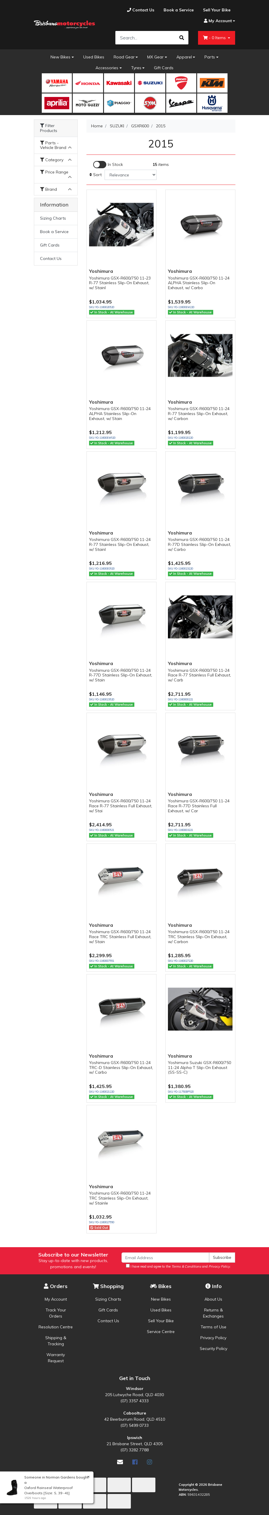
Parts (209, 57)
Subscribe (222, 1257)
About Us (213, 1299)
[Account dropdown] (217, 20)
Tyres (136, 67)
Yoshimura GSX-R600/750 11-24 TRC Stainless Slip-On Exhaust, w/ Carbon (199, 936)
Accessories (107, 67)
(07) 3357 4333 (134, 1400)
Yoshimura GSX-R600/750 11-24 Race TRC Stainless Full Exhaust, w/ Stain (120, 936)
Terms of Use (213, 1327)
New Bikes (60, 57)
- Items (215, 37)
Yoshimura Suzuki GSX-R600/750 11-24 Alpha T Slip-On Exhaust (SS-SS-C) (199, 1067)
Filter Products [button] (48, 128)
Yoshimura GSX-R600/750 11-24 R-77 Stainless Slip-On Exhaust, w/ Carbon (199, 413)
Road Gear (124, 57)
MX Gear (155, 57)
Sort (95, 174)
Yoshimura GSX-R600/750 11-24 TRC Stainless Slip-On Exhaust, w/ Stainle (120, 1198)
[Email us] (120, 1462)
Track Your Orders (56, 1313)
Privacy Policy (213, 1337)
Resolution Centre (56, 1327)
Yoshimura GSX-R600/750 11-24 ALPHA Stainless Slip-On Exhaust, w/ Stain (120, 413)
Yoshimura (101, 271)
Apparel (184, 57)
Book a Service (54, 231)
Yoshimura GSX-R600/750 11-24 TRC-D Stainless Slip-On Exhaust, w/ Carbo (121, 1067)
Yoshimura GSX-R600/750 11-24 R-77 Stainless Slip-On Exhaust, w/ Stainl (120, 544)
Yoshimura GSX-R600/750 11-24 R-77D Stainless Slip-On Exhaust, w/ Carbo (199, 544)
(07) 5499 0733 (134, 1425)
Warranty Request (55, 1357)
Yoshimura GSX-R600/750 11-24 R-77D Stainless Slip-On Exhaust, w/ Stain (120, 675)
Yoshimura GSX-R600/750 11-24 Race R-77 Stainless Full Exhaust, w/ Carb (199, 675)
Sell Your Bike (161, 1320)
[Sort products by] (131, 175)
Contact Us (51, 258)
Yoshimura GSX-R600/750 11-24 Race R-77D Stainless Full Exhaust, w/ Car (199, 805)
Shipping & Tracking (55, 1340)
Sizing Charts (53, 218)
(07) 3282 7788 (134, 1449)
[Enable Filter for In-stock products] (108, 164)
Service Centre (161, 1331)
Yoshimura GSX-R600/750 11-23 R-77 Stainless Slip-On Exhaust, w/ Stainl (120, 283)
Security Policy (213, 1348)
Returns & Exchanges (213, 1313)
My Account (56, 1299)
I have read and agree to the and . (178, 1266)
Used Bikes (93, 57)
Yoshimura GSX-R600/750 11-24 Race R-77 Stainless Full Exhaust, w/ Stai (120, 805)
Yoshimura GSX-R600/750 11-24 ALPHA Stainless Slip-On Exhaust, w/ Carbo (199, 283)
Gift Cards (163, 67)
